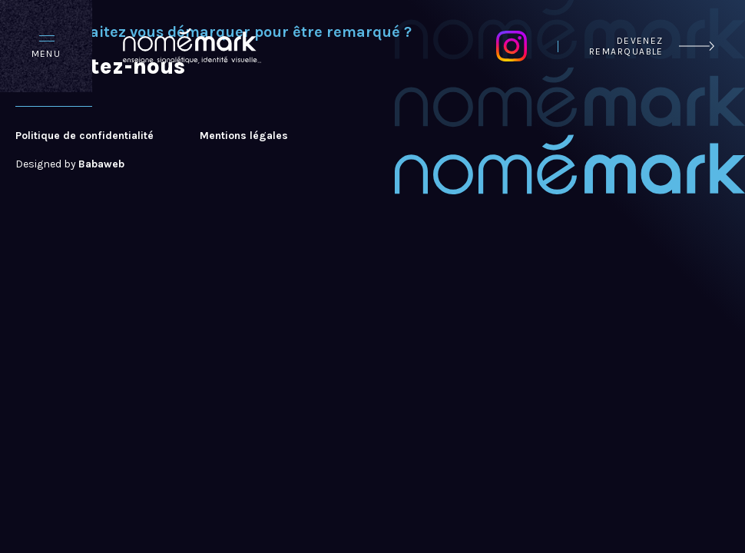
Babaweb (101, 164)
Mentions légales (244, 136)
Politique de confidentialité (84, 136)
